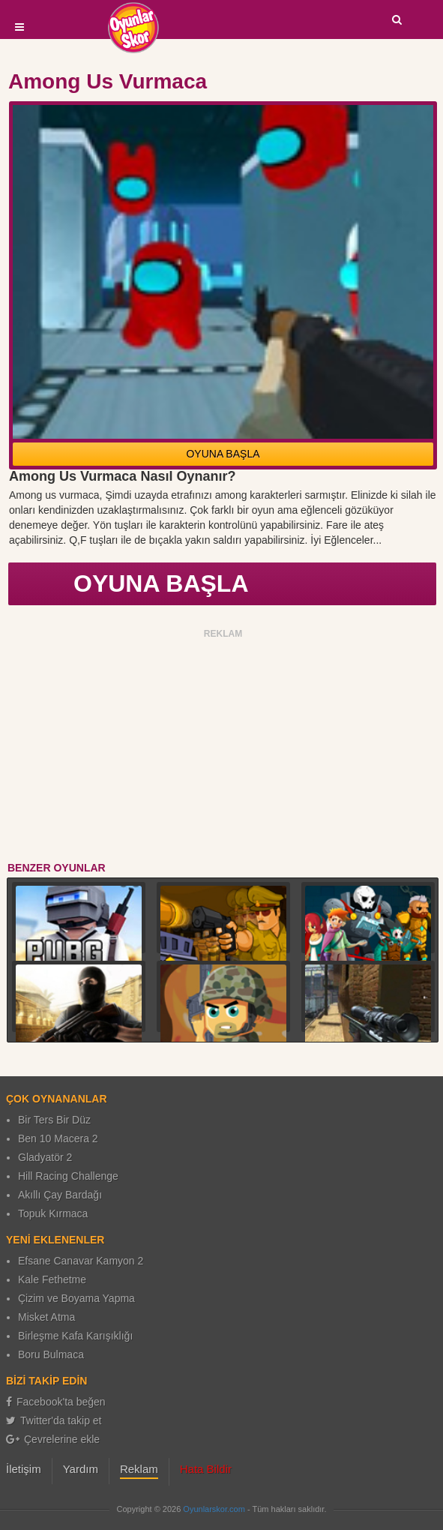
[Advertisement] (223, 748)
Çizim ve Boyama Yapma (76, 1298)
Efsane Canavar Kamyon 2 (80, 1261)
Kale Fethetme (52, 1280)
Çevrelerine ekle (53, 1439)
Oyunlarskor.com (214, 1509)
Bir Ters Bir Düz (54, 1120)
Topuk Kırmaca (53, 1214)
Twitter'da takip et (54, 1420)
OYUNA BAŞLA (222, 454)
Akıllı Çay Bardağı (60, 1195)
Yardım (80, 1468)
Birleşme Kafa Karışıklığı (75, 1336)
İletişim (23, 1468)
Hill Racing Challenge (68, 1176)
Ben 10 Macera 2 (58, 1138)
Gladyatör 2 (45, 1157)
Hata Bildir (206, 1468)
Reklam (139, 1468)
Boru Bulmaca (51, 1354)
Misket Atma (46, 1317)
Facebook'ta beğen (56, 1402)
